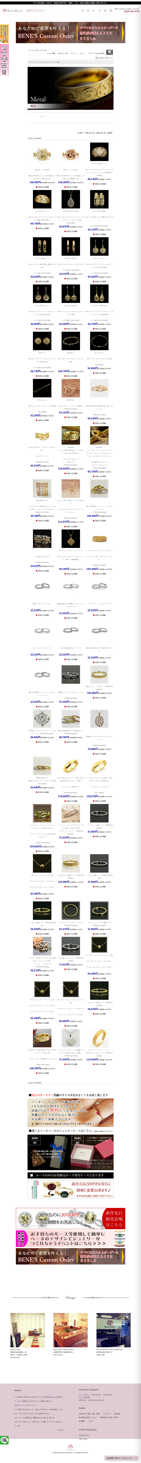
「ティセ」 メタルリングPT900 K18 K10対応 (42, 962)
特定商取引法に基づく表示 (109, 1417)
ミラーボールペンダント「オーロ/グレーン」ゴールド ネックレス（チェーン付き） (42, 881)
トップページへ (32, 62)
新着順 (109, 133)
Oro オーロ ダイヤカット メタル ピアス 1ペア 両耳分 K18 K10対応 (71, 264)
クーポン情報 (51, 53)
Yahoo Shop (83, 1439)
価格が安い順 (89, 133)
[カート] (105, 10)
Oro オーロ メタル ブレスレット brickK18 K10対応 (99, 358)
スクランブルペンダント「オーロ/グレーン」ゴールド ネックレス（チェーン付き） (42, 1005)
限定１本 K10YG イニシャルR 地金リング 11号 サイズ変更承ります (42, 174)
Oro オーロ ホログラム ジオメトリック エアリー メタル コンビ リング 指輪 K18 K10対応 (99, 169)
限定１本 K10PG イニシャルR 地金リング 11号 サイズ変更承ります (71, 174)
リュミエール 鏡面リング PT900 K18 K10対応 (71, 785)
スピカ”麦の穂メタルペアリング (71, 645)
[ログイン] (94, 10)
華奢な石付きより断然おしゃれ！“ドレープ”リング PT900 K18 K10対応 (42, 781)
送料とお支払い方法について (104, 58)
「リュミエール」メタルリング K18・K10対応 (99, 785)
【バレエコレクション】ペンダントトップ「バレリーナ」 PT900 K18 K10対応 (71, 509)
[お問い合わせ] (88, 10)
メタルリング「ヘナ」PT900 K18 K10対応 (42, 454)
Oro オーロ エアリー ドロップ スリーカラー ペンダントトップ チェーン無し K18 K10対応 (71, 217)
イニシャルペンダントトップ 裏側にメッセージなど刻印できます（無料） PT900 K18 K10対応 (70, 1053)
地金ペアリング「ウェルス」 (42, 600)
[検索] (82, 10)
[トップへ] (12, 10)
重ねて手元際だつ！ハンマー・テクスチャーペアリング (42, 690)
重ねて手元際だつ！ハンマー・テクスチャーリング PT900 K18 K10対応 (99, 506)
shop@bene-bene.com (96, 1400)
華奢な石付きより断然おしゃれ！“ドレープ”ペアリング (71, 602)
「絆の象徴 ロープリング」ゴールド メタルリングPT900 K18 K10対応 (99, 457)
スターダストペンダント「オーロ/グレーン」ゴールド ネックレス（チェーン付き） (99, 961)
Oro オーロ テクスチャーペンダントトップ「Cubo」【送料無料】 (71, 554)
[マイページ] (99, 10)
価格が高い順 (100, 133)
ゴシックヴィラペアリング (42, 645)
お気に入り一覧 (62, 53)
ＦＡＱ (90, 1421)
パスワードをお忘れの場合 (96, 53)
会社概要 (82, 1421)
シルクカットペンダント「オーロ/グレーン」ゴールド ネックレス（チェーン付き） (71, 1006)
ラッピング (107, 1414)
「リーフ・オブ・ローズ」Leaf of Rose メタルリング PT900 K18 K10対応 (42, 834)
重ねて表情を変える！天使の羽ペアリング (99, 646)
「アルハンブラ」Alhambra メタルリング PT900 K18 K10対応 (42, 1057)
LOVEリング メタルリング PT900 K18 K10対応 (99, 1053)
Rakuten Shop (84, 1435)
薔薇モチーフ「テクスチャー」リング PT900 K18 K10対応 (71, 692)
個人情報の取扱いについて (87, 1417)
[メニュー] (111, 10)
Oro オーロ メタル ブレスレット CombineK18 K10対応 (42, 406)
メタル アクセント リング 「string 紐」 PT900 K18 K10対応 (71, 404)
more (61, 1430)
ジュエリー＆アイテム (44, 62)
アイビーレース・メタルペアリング (99, 600)
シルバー (42, 116)
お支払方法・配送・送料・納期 (89, 1414)
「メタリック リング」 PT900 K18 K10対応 (71, 829)
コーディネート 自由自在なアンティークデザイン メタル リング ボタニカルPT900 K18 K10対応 (42, 506)
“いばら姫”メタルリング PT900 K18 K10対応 (42, 556)
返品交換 (117, 1414)
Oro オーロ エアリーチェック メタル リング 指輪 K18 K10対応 (42, 215)
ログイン (82, 53)
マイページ (73, 53)
